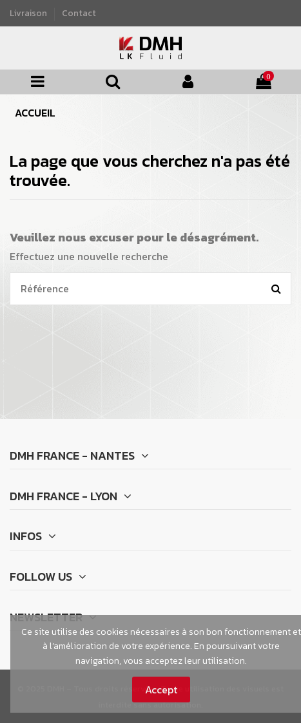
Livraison (29, 12)
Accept (161, 689)
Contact (79, 12)
